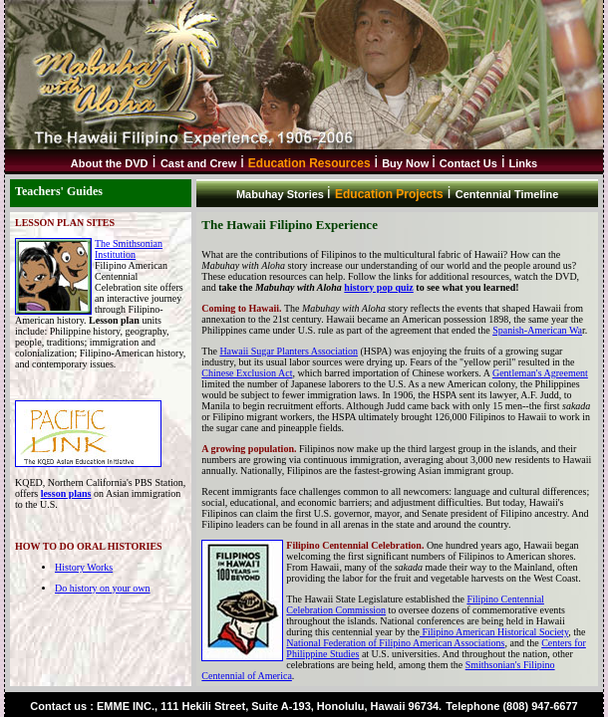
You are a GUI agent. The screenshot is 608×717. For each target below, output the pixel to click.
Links (522, 163)
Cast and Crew (198, 163)
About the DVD (110, 163)
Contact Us (468, 163)
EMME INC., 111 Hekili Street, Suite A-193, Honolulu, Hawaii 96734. (269, 706)
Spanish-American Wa (537, 330)
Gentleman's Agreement (540, 372)
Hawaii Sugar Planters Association (288, 351)
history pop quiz (378, 287)
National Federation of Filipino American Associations (395, 642)
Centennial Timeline (507, 194)
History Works (84, 567)
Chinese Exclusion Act (246, 372)
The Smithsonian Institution (128, 249)
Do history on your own (103, 588)
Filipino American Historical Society (494, 631)
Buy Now (407, 163)
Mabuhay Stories (281, 194)
